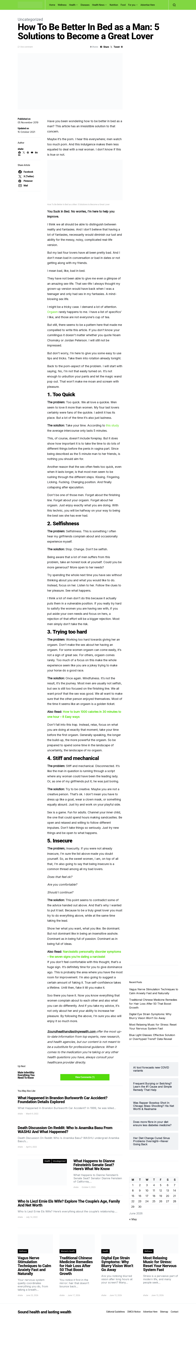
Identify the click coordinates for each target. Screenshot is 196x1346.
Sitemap (164, 1311)
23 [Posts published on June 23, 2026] (139, 1201)
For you (131, 5)
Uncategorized (30, 19)
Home (52, 5)
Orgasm (52, 312)
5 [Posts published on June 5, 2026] (160, 1185)
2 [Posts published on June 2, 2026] (140, 1185)
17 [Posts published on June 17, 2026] (147, 1196)
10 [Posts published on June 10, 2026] (147, 1190)
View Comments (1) (85, 1077)
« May (133, 1219)
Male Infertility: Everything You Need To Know (26, 1075)
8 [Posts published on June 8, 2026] (133, 1190)
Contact (174, 1311)
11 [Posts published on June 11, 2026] (154, 1190)
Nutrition (114, 5)
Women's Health (68, 1251)
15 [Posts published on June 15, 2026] (133, 1196)
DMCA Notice (134, 1311)
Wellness (62, 5)
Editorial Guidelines (115, 1311)
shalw (20, 149)
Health (72, 5)
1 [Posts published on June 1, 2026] (132, 1185)
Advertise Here (147, 5)
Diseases (85, 5)
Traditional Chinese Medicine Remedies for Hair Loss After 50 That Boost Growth (153, 1003)
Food (123, 5)
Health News (98, 5)
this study (112, 425)
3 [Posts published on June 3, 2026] (147, 1185)
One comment (26, 47)
